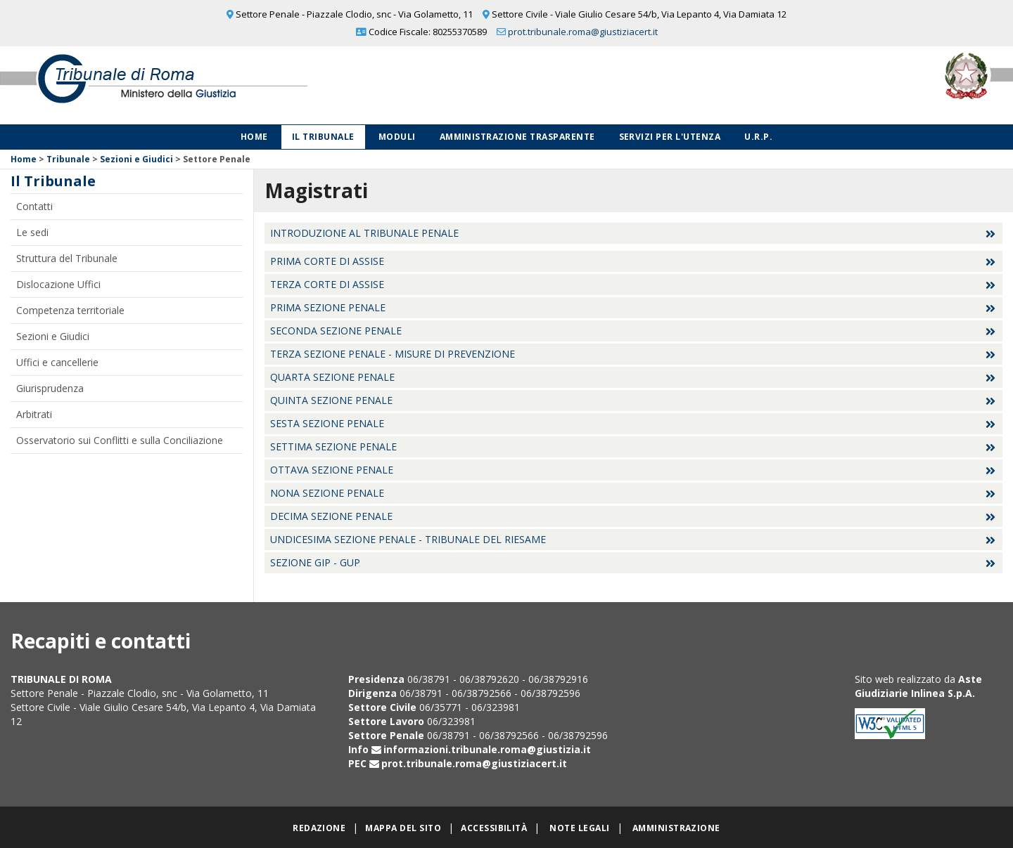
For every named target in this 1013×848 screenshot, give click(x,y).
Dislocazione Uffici (58, 284)
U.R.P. (758, 137)
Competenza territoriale (70, 310)
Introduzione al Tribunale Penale (364, 233)
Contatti (34, 206)
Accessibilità (494, 828)
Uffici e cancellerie (57, 362)
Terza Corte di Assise (327, 284)
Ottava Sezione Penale (331, 469)
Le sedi (32, 232)
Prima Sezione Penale (328, 307)
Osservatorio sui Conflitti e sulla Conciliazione (119, 440)
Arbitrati (34, 414)
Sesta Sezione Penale (327, 423)
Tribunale (68, 159)
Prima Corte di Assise (327, 261)
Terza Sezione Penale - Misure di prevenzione (392, 353)
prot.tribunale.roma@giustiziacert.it (583, 31)
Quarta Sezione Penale (332, 377)
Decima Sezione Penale (331, 516)
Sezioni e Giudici (136, 159)
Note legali (579, 828)
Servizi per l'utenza (670, 137)
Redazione (319, 828)
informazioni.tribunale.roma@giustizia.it (487, 749)
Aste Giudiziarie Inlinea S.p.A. (918, 686)
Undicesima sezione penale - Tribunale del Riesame (408, 539)
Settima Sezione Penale (333, 446)
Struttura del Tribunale (66, 258)
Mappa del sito (403, 828)
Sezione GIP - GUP (315, 562)
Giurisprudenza (50, 388)
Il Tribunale (323, 137)
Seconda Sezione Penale (336, 330)
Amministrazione (676, 828)
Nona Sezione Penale (327, 493)
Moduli (397, 137)
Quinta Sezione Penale (331, 400)
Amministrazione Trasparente (517, 137)
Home (254, 137)
